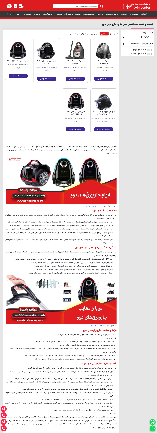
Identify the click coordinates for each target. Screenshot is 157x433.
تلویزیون (100, 14)
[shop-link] (9, 6)
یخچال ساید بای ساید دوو (94, 206)
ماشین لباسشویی (112, 14)
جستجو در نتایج (147, 36)
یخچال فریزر (134, 14)
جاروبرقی (124, 14)
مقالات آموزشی (47, 14)
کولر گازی (144, 14)
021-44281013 (14, 14)
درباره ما (37, 14)
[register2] (15, 6)
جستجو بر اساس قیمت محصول (141, 43)
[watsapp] (152, 428)
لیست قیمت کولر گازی (98, 325)
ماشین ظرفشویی (89, 14)
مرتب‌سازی (113, 33)
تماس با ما (27, 14)
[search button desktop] (100, 6)
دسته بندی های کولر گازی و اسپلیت (67, 14)
